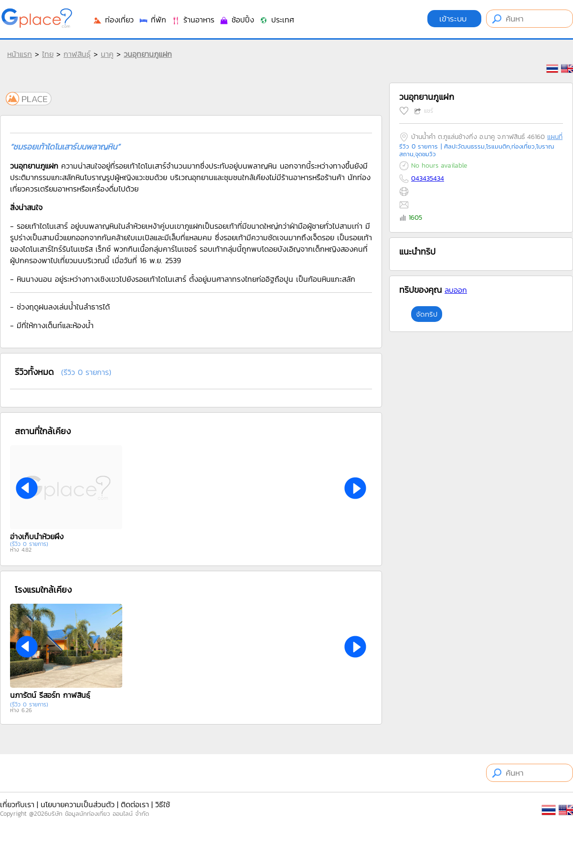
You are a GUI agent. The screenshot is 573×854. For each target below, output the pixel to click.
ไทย (47, 54)
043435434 (427, 178)
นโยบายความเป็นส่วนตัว (78, 804)
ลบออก (456, 290)
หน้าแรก (19, 54)
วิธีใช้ (162, 804)
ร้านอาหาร (192, 19)
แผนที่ (554, 137)
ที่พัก (152, 19)
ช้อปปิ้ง (236, 19)
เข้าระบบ (454, 18)
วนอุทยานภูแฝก (148, 54)
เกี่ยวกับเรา (17, 804)
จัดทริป (426, 314)
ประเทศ (276, 19)
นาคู (107, 54)
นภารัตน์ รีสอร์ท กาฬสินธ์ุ (50, 695)
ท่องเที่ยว (113, 19)
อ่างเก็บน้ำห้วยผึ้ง (37, 536)
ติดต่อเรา (135, 804)
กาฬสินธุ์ (77, 54)
